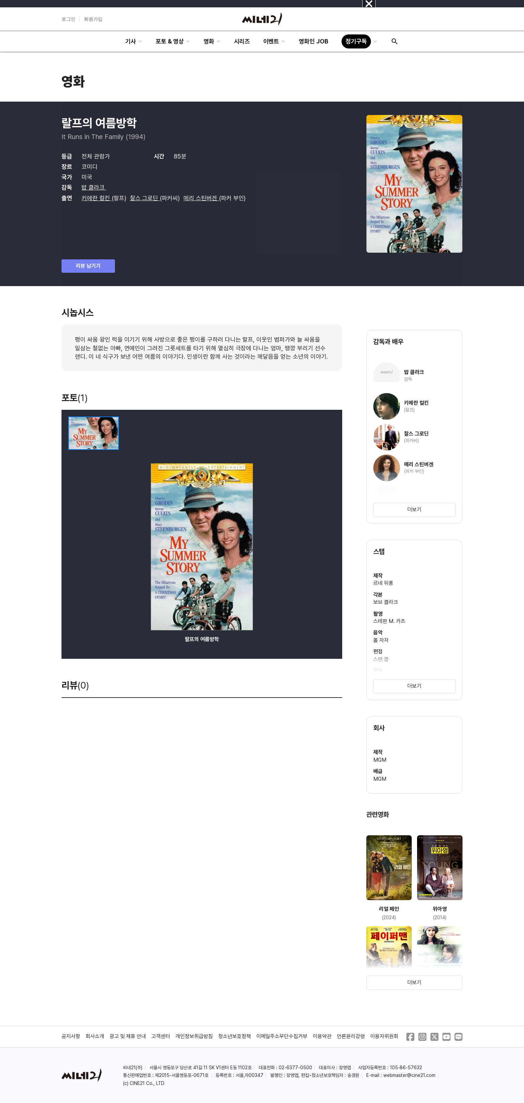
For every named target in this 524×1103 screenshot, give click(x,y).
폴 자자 (381, 640)
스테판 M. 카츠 (389, 621)
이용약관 (322, 1036)
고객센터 (160, 1036)
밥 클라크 (94, 187)
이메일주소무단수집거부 (282, 1036)
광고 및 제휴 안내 (128, 1036)
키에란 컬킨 (97, 198)
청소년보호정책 (234, 1036)
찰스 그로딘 (145, 198)
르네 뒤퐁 (383, 583)
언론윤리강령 (351, 1036)
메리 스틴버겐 (201, 198)
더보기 (414, 509)
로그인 (68, 19)
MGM (379, 760)
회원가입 (93, 19)
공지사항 (70, 1036)
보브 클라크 (385, 602)
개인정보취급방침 (194, 1036)
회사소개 (95, 1036)
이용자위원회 (384, 1036)
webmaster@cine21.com (409, 1075)
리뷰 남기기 (88, 266)
